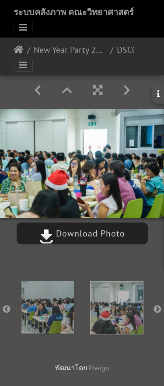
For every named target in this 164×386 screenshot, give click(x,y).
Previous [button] (6, 309)
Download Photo (82, 233)
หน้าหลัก (19, 49)
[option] (47, 307)
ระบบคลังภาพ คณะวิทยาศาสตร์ (74, 12)
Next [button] (157, 309)
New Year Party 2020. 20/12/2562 (70, 50)
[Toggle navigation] (23, 27)
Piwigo (99, 367)
